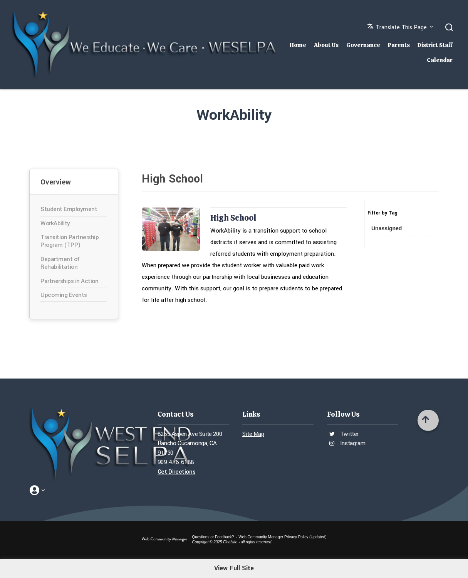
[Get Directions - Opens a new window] (193, 472)
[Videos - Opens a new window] (382, 565)
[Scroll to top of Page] (428, 420)
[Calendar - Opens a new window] (417, 565)
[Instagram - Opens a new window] (365, 565)
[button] (400, 29)
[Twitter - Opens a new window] (400, 565)
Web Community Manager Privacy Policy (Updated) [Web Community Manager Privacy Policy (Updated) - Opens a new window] (282, 537)
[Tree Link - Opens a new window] (434, 565)
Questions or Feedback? (213, 537)
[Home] (298, 42)
